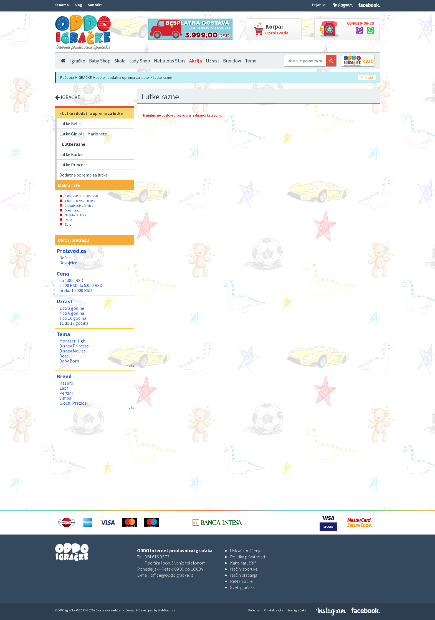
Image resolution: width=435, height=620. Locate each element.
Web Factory (166, 610)
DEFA (65, 220)
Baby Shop (99, 61)
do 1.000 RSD (71, 280)
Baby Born (69, 360)
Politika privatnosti (247, 557)
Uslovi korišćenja (245, 551)
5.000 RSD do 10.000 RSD (78, 196)
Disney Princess (74, 345)
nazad (367, 77)
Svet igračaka (242, 587)
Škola (119, 61)
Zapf (63, 387)
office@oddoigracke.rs (171, 575)
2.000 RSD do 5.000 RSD (80, 285)
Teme (250, 61)
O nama (62, 4)
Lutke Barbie (71, 154)
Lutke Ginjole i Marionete (83, 134)
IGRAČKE (85, 77)
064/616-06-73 (360, 23)
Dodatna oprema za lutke (83, 175)
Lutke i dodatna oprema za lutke (122, 77)
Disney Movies (72, 350)
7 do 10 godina (72, 318)
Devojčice (68, 262)
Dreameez (69, 210)
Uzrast (212, 61)
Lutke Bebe (70, 123)
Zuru (65, 224)
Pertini (66, 392)
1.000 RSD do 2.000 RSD (78, 201)
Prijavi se (318, 4)
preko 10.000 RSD (75, 290)
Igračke (77, 61)
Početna (67, 77)
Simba (65, 397)
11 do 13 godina (73, 323)
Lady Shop (139, 61)
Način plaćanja (243, 575)
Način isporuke (244, 569)
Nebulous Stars (169, 61)
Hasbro (66, 382)
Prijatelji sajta (273, 610)
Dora (64, 355)
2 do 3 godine (71, 308)
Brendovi (232, 61)
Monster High (72, 340)
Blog (78, 4)
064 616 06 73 (157, 557)
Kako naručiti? (243, 563)
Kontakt (95, 4)
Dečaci (65, 257)
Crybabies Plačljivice (76, 205)
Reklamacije (241, 581)
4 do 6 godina (71, 313)
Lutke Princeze (73, 164)
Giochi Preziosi (73, 402)
